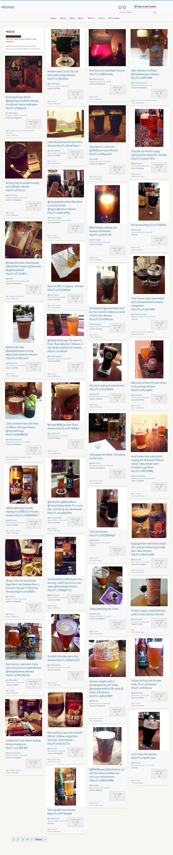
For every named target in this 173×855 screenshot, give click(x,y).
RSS (124, 7)
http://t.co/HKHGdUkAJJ (27, 515)
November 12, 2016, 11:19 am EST (101, 466)
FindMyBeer (54, 83)
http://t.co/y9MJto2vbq (101, 74)
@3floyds (52, 340)
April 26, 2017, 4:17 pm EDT (57, 520)
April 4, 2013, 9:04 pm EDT (56, 751)
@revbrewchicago (15, 431)
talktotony (96, 240)
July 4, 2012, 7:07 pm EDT (140, 695)
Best (81, 18)
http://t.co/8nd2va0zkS (68, 660)
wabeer (18, 531)
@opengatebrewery (16, 351)
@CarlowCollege (55, 505)
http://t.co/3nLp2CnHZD (143, 158)
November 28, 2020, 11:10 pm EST (143, 317)
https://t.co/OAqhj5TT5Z (59, 590)
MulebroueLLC (97, 79)
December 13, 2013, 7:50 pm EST (59, 667)
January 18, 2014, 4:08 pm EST (100, 703)
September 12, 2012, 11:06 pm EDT (18, 442)
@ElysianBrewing (15, 508)
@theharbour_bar (115, 769)
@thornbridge (61, 586)
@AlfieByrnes (96, 150)
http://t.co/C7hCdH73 (16, 273)
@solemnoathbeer (56, 201)
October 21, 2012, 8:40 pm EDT (16, 599)
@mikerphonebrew (15, 671)
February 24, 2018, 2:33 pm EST (100, 616)
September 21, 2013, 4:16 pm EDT (59, 220)
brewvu (54, 101)
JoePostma (12, 195)
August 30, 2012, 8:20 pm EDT (141, 85)
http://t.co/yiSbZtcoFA (100, 234)
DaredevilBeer (139, 476)
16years (154, 100)
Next (38, 839)
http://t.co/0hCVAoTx (57, 78)
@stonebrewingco (140, 74)
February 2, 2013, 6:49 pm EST (58, 86)
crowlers (138, 493)
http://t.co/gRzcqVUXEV (100, 696)
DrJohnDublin (55, 518)
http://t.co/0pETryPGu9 (58, 212)
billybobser (54, 595)
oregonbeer (150, 332)
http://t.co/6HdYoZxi (141, 688)
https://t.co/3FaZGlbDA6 (101, 389)
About (63, 18)
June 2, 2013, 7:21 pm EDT (140, 622)
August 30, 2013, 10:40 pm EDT (100, 81)
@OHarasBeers (68, 502)
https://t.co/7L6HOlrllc (155, 225)
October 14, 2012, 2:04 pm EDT (16, 198)
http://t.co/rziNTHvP (57, 351)
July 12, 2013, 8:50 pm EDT (140, 166)
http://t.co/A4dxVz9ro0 (67, 145)
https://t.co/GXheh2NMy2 (101, 780)
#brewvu (8, 7)
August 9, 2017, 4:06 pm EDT (99, 326)
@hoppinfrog (12, 100)
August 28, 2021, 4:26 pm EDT (99, 543)
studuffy (94, 159)
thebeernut (96, 324)
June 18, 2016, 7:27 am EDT (15, 365)
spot (94, 176)
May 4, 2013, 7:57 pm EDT (140, 562)
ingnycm (18, 770)
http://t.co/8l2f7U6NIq (142, 471)
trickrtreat (26, 130)
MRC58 (94, 701)
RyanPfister (138, 693)
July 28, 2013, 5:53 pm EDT (140, 397)
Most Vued (113, 18)
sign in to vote (75, 92)
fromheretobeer (140, 83)
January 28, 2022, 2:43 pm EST (141, 232)
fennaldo (95, 785)
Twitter (120, 7)
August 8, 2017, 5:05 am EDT (57, 597)
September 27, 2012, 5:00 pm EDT (18, 281)
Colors (101, 18)
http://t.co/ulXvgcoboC (100, 154)
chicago (23, 457)
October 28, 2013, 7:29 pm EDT (16, 755)
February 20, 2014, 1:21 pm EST (100, 161)
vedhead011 (55, 150)
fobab (95, 481)
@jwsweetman (110, 308)
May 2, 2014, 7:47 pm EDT (56, 153)
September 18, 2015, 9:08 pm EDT (143, 478)
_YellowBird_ (12, 113)
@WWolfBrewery (97, 769)
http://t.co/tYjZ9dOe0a (58, 290)
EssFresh (137, 559)
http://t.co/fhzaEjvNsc (142, 390)
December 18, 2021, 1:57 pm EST (142, 765)
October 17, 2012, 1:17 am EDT (16, 115)
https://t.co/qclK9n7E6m (59, 513)
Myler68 (137, 230)
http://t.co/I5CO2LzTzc (58, 743)
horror (33, 130)
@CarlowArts (54, 502)
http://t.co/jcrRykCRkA (17, 748)
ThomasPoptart (140, 314)
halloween (9, 133)
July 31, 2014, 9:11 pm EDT (15, 523)
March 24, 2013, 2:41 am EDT (57, 436)
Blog (72, 18)
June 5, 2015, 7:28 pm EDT (15, 682)
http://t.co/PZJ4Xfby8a (67, 428)
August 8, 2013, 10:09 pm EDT (99, 242)
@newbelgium (96, 688)
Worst (91, 18)
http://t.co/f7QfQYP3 (25, 591)
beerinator (137, 163)
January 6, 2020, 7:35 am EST (57, 821)
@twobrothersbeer (15, 262)
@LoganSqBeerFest (57, 209)
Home (54, 18)
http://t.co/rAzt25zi (15, 190)
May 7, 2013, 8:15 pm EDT (56, 297)
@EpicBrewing (96, 227)
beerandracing (13, 753)
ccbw (53, 305)
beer (136, 100)
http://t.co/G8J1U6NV (141, 78)
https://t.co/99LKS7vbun (143, 758)
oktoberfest (13, 296)
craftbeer (148, 100)
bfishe (10, 278)
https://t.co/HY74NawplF (59, 813)
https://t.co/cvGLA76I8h (143, 309)
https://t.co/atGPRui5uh (101, 319)
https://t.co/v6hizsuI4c (17, 358)
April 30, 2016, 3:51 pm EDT (99, 396)
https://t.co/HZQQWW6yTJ (102, 535)
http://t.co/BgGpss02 (16, 108)
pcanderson (54, 433)
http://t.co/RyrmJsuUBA (143, 554)
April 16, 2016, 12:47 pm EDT (99, 788)
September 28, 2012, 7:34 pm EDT (59, 359)
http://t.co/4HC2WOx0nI (18, 675)
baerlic (143, 332)
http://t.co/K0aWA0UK (17, 434)
